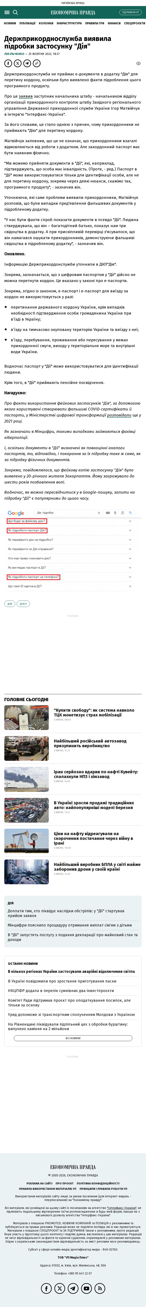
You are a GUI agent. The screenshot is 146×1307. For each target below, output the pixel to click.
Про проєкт (65, 1183)
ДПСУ (23, 603)
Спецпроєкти (134, 23)
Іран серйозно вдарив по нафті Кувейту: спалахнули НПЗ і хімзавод (96, 774)
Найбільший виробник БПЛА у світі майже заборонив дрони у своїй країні (97, 867)
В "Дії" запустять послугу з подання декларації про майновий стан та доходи (73, 937)
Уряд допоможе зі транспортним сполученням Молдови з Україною (71, 1014)
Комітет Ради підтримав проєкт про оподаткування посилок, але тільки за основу (69, 1003)
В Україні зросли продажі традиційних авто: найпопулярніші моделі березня (94, 805)
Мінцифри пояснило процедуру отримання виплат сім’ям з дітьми (70, 925)
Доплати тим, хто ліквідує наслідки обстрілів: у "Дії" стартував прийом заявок (66, 913)
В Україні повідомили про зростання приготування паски (62, 981)
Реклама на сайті (39, 1183)
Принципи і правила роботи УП (103, 1188)
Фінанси (114, 23)
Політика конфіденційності (98, 1183)
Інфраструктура (69, 23)
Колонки (46, 23)
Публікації (27, 23)
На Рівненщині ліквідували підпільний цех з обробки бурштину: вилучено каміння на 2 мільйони (68, 1026)
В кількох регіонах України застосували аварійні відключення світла (71, 971)
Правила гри (94, 23)
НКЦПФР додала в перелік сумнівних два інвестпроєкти (61, 990)
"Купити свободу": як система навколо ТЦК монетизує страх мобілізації (94, 712)
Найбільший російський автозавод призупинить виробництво (90, 743)
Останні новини (23, 964)
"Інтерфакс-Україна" (121, 1208)
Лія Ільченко (14, 54)
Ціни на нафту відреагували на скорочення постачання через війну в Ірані (93, 838)
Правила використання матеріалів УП (47, 1188)
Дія (10, 603)
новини (10, 23)
